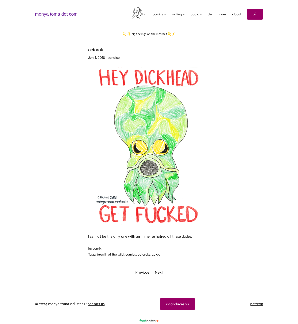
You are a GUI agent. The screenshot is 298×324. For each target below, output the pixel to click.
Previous (142, 272)
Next (159, 272)
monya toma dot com (56, 14)
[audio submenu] (201, 14)
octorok (95, 49)
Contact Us (96, 304)
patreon (256, 304)
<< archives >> (177, 304)
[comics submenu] (165, 14)
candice (114, 57)
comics (130, 254)
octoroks (144, 254)
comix (97, 248)
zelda (156, 254)
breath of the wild (110, 254)
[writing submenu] (184, 14)
